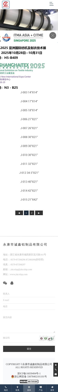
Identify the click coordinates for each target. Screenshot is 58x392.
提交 (29, 349)
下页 (39, 213)
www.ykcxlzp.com (18, 274)
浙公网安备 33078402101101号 (29, 376)
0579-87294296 (18, 259)
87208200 (30, 259)
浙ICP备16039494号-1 (29, 373)
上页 (19, 213)
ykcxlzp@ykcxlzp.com (21, 269)
